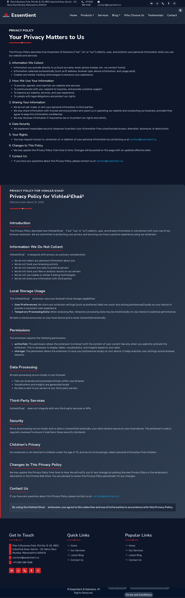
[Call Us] (163, 3)
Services (103, 15)
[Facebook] (168, 3)
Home (73, 15)
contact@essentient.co (143, 148)
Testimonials (155, 15)
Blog (115, 15)
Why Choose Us (134, 15)
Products (86, 15)
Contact (172, 15)
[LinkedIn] (151, 3)
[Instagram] (174, 3)
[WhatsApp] (157, 3)
